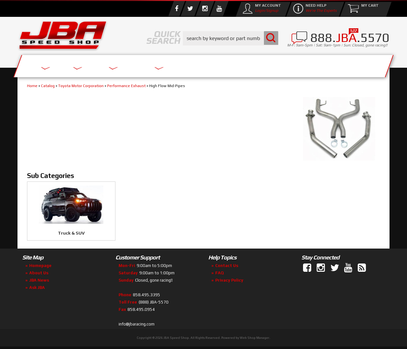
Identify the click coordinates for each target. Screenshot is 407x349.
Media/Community (257, 64)
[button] (230, 38)
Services (52, 64)
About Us (111, 64)
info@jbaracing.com (137, 324)
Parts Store (175, 64)
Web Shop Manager (254, 337)
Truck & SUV (71, 233)
